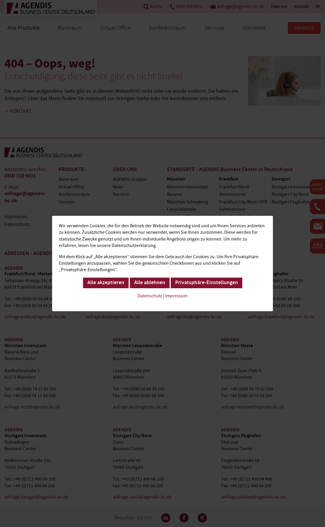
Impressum (176, 296)
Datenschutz (149, 296)
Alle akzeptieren (105, 283)
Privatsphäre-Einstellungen (206, 283)
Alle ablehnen (149, 283)
